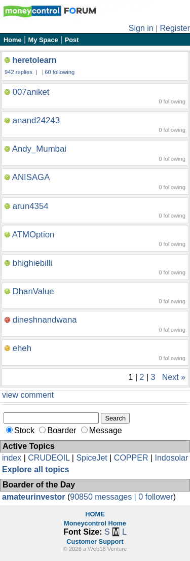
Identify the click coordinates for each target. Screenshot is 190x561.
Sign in (141, 28)
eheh (22, 348)
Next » (173, 377)
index (11, 457)
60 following (59, 72)
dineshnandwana (45, 320)
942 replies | (22, 72)
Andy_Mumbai (39, 149)
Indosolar (171, 457)
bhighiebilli (32, 263)
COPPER (131, 457)
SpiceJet (91, 457)
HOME (94, 514)
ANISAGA (31, 177)
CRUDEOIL (48, 457)
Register (175, 28)
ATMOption (33, 234)
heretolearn (34, 60)
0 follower (155, 497)
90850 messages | (104, 497)
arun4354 (31, 206)
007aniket (31, 92)
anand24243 (36, 120)
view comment (28, 395)
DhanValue (33, 291)
